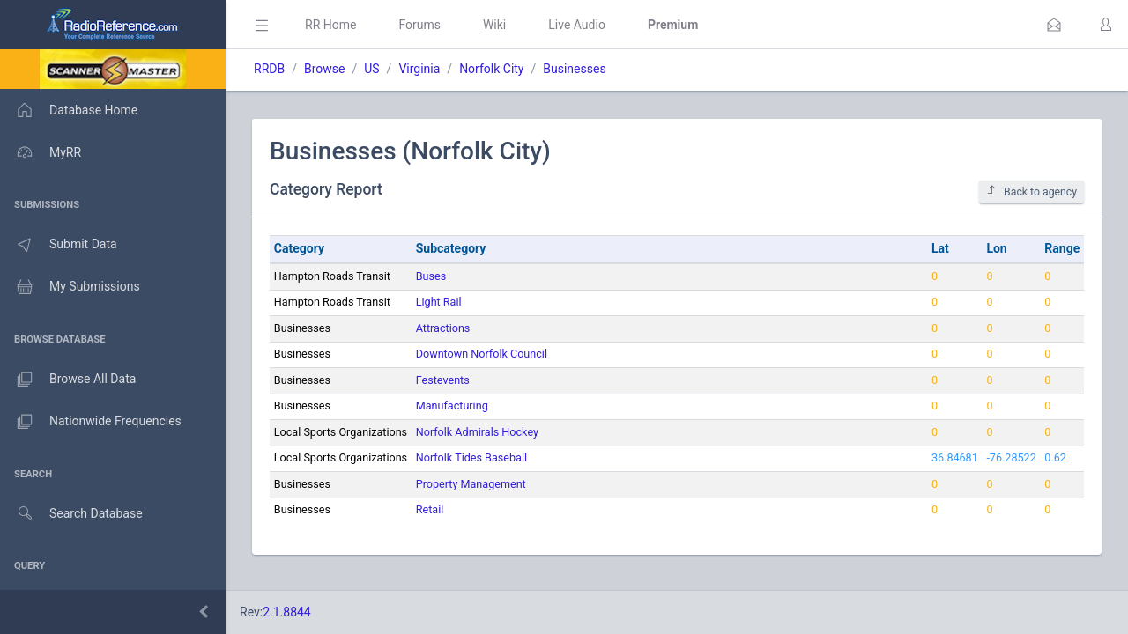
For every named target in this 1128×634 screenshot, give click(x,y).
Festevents (443, 380)
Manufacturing (452, 405)
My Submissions (70, 287)
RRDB (269, 69)
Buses (431, 276)
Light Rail (439, 301)
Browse (324, 69)
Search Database (71, 513)
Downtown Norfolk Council (481, 353)
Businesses (574, 69)
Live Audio (576, 25)
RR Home (330, 25)
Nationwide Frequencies (91, 422)
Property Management (471, 483)
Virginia (419, 69)
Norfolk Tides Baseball (471, 457)
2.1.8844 (287, 612)
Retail (430, 509)
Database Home (68, 110)
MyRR (40, 152)
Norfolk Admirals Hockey (477, 432)
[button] (1054, 25)
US (371, 69)
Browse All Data (68, 379)
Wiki (494, 25)
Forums (419, 25)
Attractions (443, 328)
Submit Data (58, 245)
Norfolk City (491, 69)
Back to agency (1031, 191)
